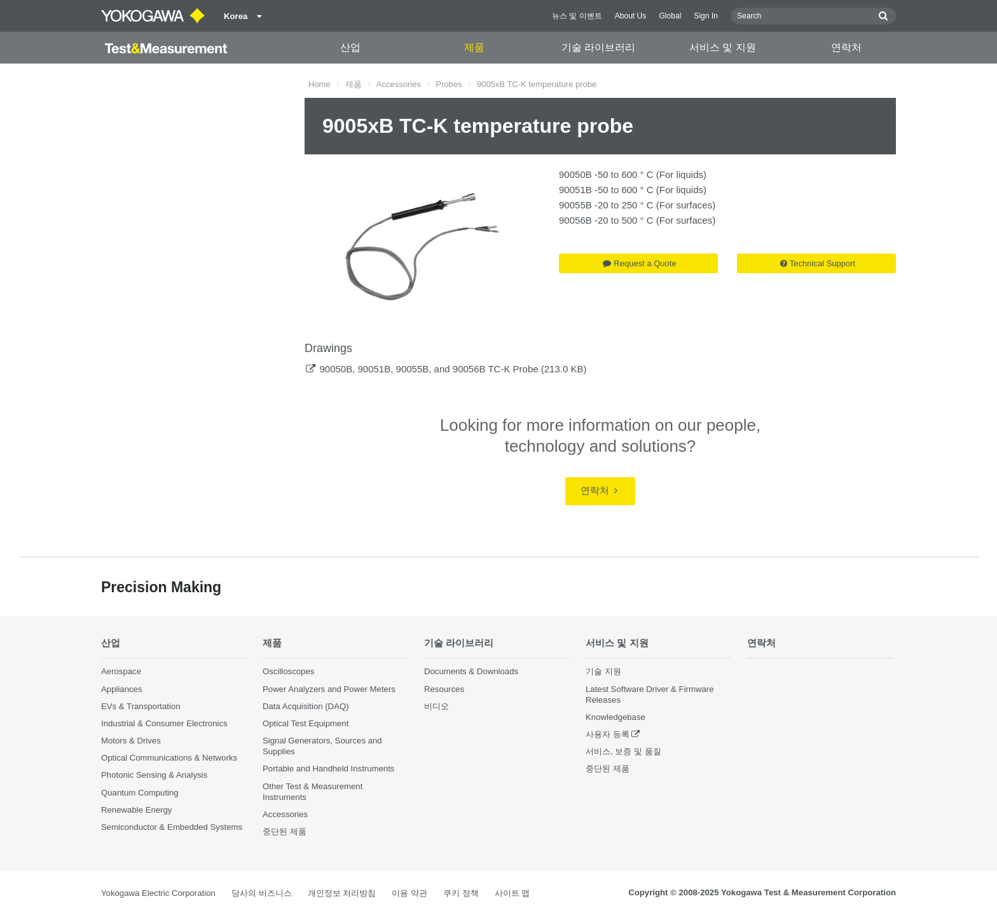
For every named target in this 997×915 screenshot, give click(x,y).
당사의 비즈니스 (261, 893)
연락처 (846, 47)
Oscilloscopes (288, 671)
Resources (444, 689)
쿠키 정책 (461, 893)
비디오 (436, 706)
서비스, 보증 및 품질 (623, 751)
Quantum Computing (140, 792)
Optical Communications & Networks (169, 757)
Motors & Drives (131, 740)
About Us (631, 15)
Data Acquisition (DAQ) (306, 706)
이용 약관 (409, 893)
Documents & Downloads (471, 671)
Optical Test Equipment (305, 723)
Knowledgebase (615, 717)
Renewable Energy (136, 810)
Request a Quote (639, 263)
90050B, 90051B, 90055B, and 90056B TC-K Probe (428, 368)
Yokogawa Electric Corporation (158, 893)
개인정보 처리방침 (342, 893)
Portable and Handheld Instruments (328, 768)
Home (319, 84)
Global (670, 15)
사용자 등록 (607, 734)
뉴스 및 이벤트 (577, 15)
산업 (350, 47)
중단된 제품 (284, 831)
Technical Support (817, 263)
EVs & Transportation (141, 706)
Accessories (398, 84)
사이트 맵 (512, 893)
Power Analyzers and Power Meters (329, 689)
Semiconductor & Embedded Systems (171, 827)
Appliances (121, 689)
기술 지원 (603, 671)
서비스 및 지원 (722, 47)
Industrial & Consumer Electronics (164, 723)
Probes (449, 84)
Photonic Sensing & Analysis (154, 775)
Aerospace (121, 671)
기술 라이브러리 (598, 47)
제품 (474, 47)
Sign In (706, 15)
